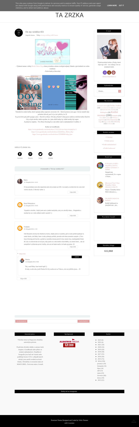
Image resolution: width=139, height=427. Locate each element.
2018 (99, 352)
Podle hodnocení (109, 148)
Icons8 (41, 364)
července (100, 375)
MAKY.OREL (21, 364)
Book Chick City (37, 66)
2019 (99, 349)
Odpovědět (73, 192)
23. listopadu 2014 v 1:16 (30, 229)
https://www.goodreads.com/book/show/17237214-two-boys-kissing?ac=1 (52, 129)
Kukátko (115, 115)
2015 (99, 359)
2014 (99, 361)
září (98, 371)
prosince (100, 363)
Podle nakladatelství (109, 144)
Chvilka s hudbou (115, 105)
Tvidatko (27, 227)
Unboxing (116, 121)
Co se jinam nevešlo (105, 107)
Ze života (110, 123)
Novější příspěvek (21, 321)
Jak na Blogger (117, 107)
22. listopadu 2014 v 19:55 (31, 205)
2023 (99, 340)
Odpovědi (22, 254)
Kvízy (101, 117)
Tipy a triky (107, 121)
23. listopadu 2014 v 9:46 (32, 261)
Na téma (107, 117)
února (99, 378)
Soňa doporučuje (112, 119)
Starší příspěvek (83, 321)
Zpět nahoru (69, 423)
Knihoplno (103, 112)
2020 (99, 347)
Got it (121, 6)
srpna (99, 373)
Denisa (27, 259)
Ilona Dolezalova (29, 203)
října (99, 368)
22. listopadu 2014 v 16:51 (31, 182)
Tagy (99, 121)
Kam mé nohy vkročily (109, 109)
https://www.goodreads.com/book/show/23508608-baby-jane (52, 134)
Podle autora (110, 141)
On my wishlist (45, 35)
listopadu (100, 366)
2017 (99, 354)
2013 (99, 380)
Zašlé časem (54, 35)
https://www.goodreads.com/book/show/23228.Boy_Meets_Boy (52, 132)
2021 (99, 344)
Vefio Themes (83, 420)
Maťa (25, 180)
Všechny (110, 137)
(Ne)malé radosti (102, 105)
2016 (99, 356)
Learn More (112, 6)
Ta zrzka (69, 15)
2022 (99, 342)
